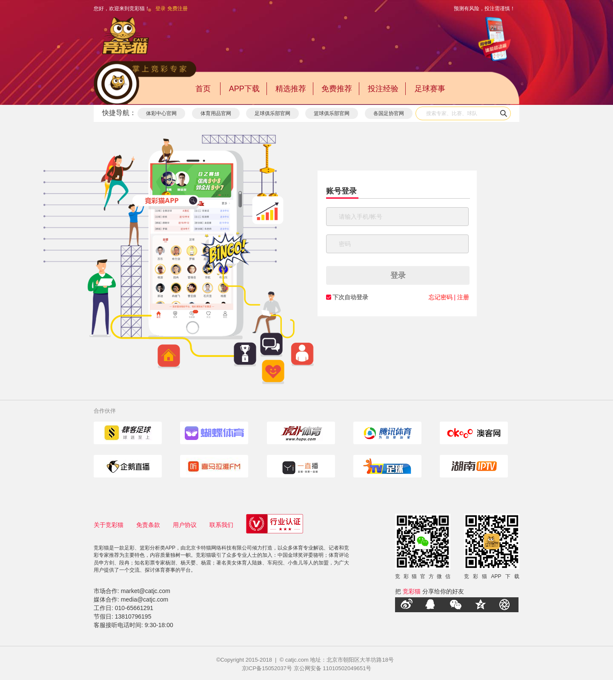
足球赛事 (430, 88)
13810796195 (133, 616)
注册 (463, 297)
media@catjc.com (144, 599)
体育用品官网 (216, 113)
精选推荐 (290, 88)
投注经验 (383, 88)
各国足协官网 (388, 113)
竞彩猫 (411, 591)
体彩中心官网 (161, 113)
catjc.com (297, 660)
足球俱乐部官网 (272, 113)
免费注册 (177, 9)
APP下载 (244, 88)
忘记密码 (441, 297)
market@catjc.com (145, 590)
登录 (160, 9)
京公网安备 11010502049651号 (333, 668)
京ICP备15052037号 (267, 668)
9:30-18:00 (159, 625)
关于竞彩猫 (108, 524)
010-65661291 (134, 608)
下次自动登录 (350, 297)
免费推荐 (336, 88)
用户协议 (185, 524)
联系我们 (221, 524)
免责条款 (148, 524)
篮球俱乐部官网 (331, 113)
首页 (203, 88)
